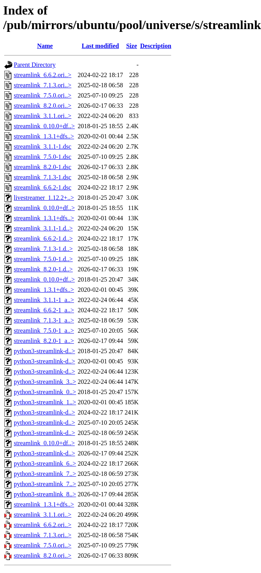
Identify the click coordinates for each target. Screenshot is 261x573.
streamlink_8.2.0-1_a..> (44, 340)
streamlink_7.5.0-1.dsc (42, 156)
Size (131, 45)
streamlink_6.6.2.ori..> (42, 75)
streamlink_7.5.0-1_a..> (44, 330)
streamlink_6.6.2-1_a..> (44, 310)
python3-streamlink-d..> (44, 351)
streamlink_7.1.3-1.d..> (43, 248)
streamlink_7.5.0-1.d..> (43, 259)
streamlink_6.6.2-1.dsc (42, 187)
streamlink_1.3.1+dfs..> (44, 136)
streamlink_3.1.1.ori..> (42, 115)
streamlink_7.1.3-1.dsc (42, 177)
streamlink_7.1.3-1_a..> (44, 320)
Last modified (100, 45)
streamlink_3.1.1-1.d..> (43, 228)
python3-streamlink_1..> (45, 402)
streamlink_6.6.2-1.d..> (43, 238)
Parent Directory (35, 64)
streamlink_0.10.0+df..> (44, 126)
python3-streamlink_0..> (45, 392)
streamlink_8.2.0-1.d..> (43, 269)
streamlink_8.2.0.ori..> (42, 105)
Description (155, 45)
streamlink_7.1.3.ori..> (42, 85)
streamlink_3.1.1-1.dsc (42, 146)
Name (45, 45)
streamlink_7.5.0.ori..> (42, 95)
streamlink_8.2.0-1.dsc (42, 167)
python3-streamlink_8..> (45, 494)
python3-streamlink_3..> (45, 381)
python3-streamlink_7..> (45, 473)
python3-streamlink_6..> (45, 463)
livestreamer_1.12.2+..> (44, 197)
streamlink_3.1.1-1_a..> (44, 300)
